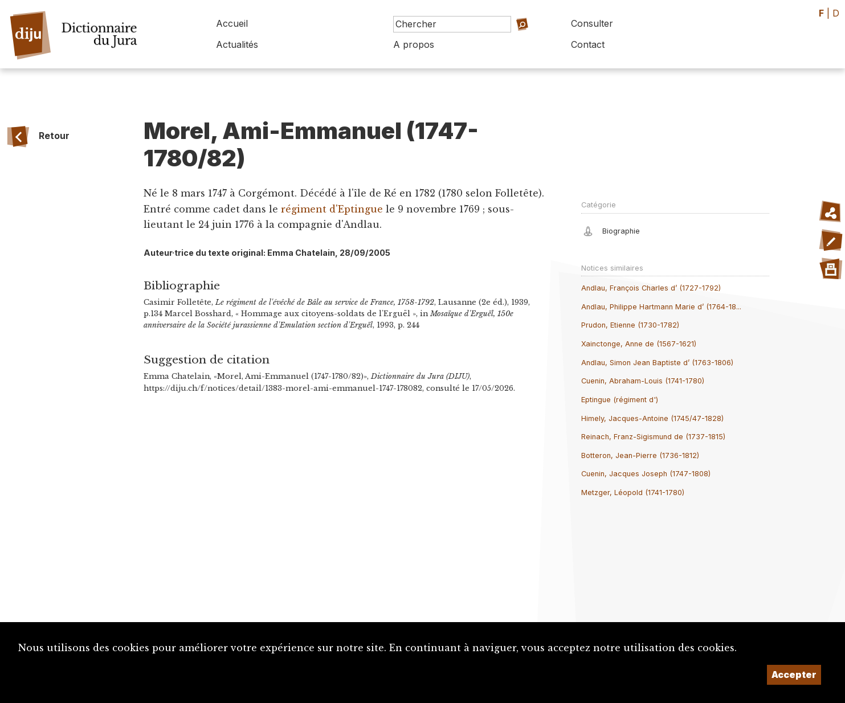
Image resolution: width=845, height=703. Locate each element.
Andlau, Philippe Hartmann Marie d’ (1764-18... (661, 307)
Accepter (794, 674)
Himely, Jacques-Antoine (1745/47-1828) (652, 418)
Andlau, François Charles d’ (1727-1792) (651, 288)
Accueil (232, 23)
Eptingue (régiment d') (619, 399)
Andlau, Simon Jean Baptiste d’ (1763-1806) (657, 362)
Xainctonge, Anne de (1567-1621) (638, 344)
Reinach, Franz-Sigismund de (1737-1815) (653, 436)
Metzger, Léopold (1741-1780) (632, 492)
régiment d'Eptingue (332, 209)
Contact (588, 44)
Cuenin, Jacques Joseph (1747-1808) (646, 473)
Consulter (592, 23)
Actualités (237, 44)
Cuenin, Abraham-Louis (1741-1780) (642, 381)
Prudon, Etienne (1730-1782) (630, 325)
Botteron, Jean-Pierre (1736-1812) (640, 455)
